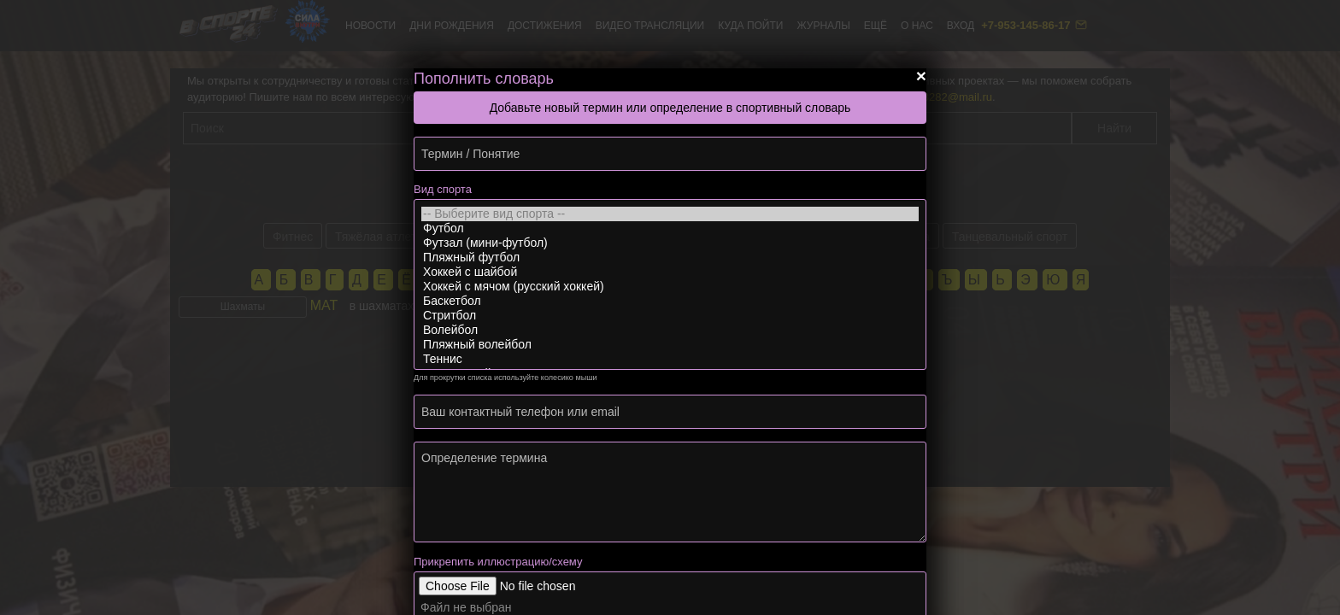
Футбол (670, 228)
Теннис (670, 359)
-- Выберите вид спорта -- (670, 214)
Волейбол (670, 330)
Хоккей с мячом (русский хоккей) (670, 286)
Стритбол (670, 315)
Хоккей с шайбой (670, 272)
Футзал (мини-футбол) (670, 243)
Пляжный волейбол (670, 344)
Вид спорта (443, 189)
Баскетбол (670, 301)
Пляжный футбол (670, 257)
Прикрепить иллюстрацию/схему (498, 561)
